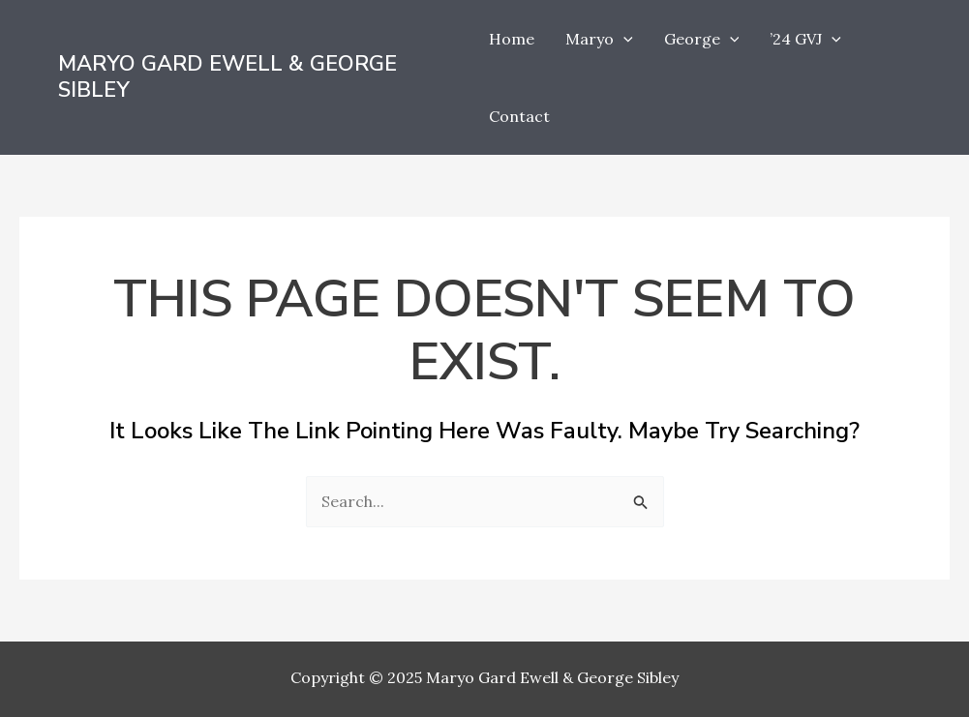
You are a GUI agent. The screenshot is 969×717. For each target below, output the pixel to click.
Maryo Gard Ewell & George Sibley (227, 77)
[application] (623, 38)
